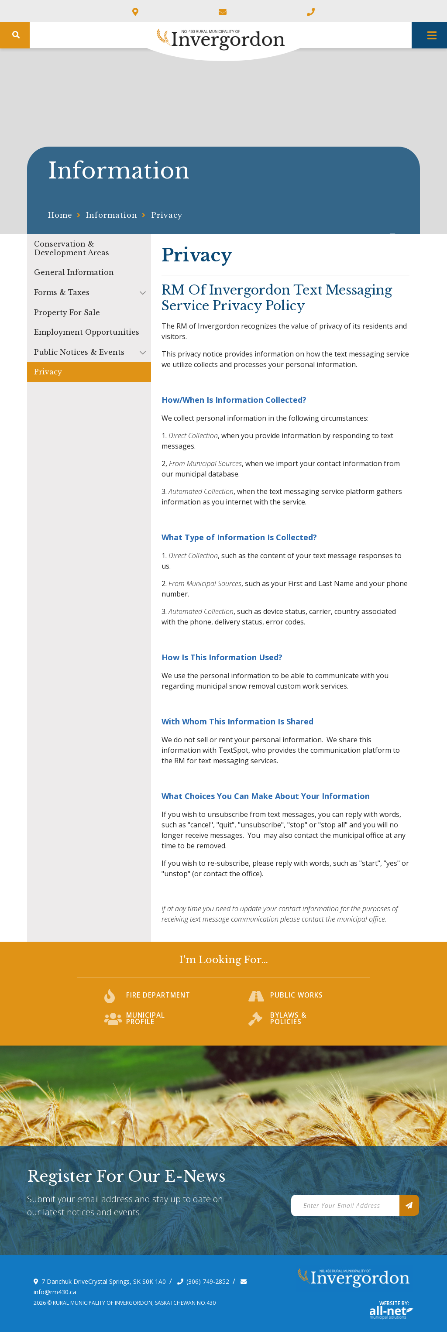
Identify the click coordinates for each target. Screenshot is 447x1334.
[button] (143, 292)
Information (112, 215)
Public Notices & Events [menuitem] (79, 352)
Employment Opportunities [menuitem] (86, 332)
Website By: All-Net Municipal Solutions (391, 1315)
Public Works (296, 1001)
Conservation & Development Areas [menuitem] (71, 248)
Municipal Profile (145, 1024)
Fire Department (159, 1001)
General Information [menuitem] (74, 272)
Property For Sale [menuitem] (67, 312)
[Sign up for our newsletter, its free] (409, 1207)
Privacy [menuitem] (48, 371)
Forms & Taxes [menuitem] (61, 292)
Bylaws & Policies (288, 1024)
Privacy (166, 215)
